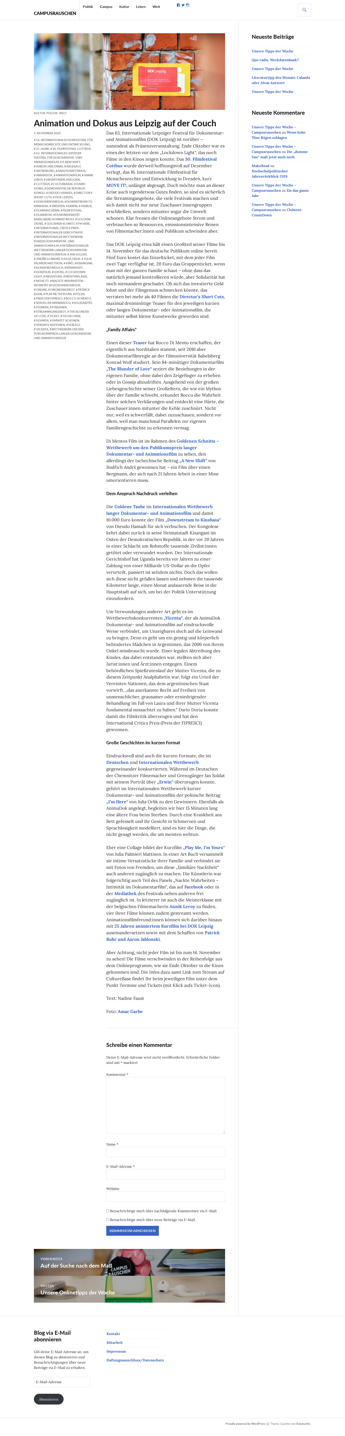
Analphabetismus (71, 171)
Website (112, 1195)
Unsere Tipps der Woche (272, 51)
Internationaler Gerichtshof (59, 232)
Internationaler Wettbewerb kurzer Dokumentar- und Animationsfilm (58, 241)
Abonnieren (48, 1405)
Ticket (54, 316)
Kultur (124, 6)
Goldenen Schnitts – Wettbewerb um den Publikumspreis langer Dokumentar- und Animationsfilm (162, 449)
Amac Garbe (130, 1017)
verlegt (74, 325)
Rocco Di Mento (78, 298)
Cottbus (43, 184)
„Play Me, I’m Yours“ (204, 852)
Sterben (42, 307)
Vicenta (42, 329)
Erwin (72, 206)
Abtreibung (45, 171)
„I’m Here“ (117, 806)
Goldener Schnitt (61, 223)
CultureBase (63, 184)
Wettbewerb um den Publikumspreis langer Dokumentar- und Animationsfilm (63, 333)
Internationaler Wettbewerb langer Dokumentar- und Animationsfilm (61, 250)
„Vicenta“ (173, 621)
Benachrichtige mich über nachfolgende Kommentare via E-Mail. (163, 1217)
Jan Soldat (78, 254)
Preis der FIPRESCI (49, 298)
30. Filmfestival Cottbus (71, 149)
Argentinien (55, 179)
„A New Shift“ (193, 463)
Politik (88, 6)
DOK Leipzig (64, 197)
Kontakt (113, 1340)
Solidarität (83, 303)
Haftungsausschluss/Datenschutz (135, 1366)
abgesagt (73, 166)
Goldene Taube (129, 509)
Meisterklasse (76, 276)
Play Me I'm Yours (59, 294)
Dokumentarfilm (49, 201)
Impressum (116, 1357)
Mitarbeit (114, 1348)
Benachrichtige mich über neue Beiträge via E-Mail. (153, 1226)
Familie (86, 206)
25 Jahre (42, 149)
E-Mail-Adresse (120, 1172)
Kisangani (84, 263)
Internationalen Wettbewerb (169, 766)
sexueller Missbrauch (53, 303)
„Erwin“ (165, 786)
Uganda (42, 320)
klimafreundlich (49, 267)
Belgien (74, 179)
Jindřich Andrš (48, 259)
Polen (79, 294)
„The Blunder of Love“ (129, 370)
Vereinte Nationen (50, 325)
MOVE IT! (116, 185)
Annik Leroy (182, 912)
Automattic (303, 1430)
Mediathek (125, 898)
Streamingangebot (51, 311)
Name (112, 1150)
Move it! (42, 281)
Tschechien (71, 316)
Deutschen (117, 766)
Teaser (140, 344)
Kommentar (117, 1080)
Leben (141, 6)
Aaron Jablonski (49, 166)
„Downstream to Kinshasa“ (193, 522)
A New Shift (71, 162)
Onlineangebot (62, 289)
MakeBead (261, 166)
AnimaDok (44, 175)
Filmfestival (72, 210)
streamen (59, 307)
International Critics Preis (57, 228)
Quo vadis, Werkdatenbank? (275, 60)
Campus (106, 6)
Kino (69, 263)
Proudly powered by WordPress (245, 1430)
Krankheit (74, 267)
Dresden (58, 206)
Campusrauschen (55, 13)
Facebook (193, 892)
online (41, 289)
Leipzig (59, 272)
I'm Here (84, 223)
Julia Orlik (71, 259)
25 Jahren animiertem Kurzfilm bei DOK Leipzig (164, 931)
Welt (156, 6)
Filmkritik (44, 215)
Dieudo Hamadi (60, 193)
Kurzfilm (43, 272)
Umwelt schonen (65, 320)
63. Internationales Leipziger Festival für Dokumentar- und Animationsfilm (58, 157)
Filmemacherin (47, 210)
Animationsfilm (68, 175)
